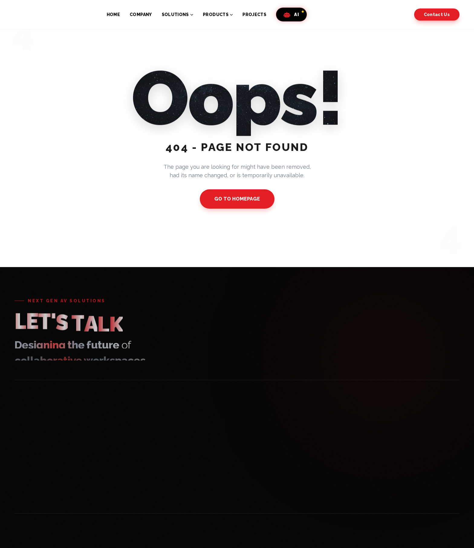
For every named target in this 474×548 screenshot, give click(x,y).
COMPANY (141, 14)
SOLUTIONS (177, 14)
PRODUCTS (218, 14)
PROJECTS (254, 14)
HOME (113, 14)
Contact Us (437, 14)
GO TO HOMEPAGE (237, 199)
